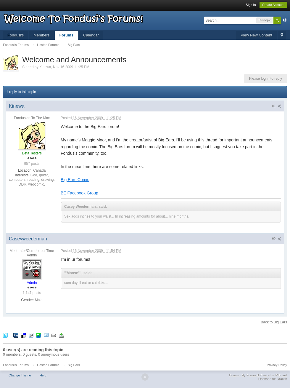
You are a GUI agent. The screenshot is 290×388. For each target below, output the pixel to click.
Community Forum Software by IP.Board (258, 375)
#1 (276, 106)
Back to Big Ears (274, 322)
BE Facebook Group (79, 193)
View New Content (256, 35)
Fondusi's (15, 35)
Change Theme (20, 375)
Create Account (273, 5)
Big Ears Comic (75, 179)
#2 (276, 239)
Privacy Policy (277, 365)
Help (43, 375)
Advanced (284, 20)
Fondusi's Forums (16, 365)
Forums (66, 35)
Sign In (251, 5)
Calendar (91, 35)
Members (41, 35)
